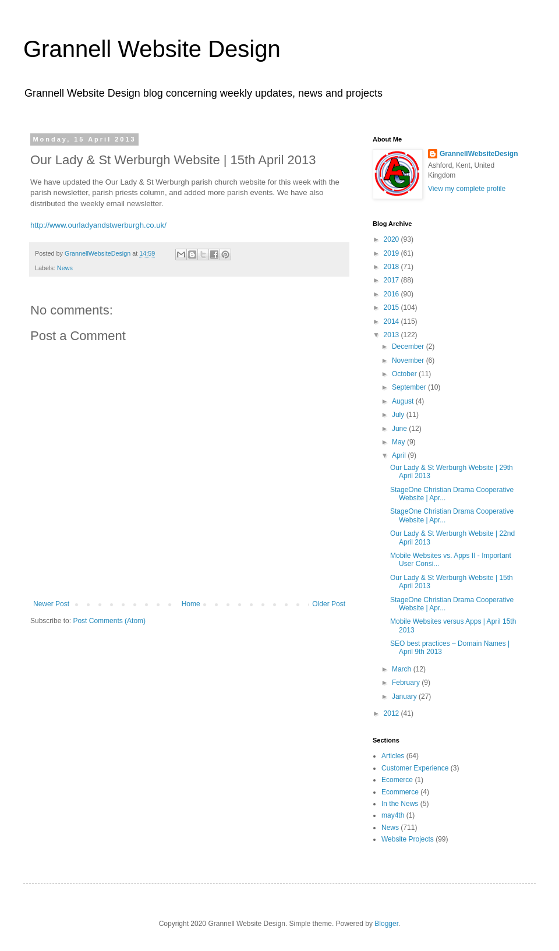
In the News (399, 804)
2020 (392, 239)
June (400, 429)
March (402, 669)
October (405, 374)
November (409, 360)
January (405, 696)
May (399, 442)
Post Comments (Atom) (109, 621)
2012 (392, 713)
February (407, 682)
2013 (392, 335)
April (400, 455)
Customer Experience (414, 768)
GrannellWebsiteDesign (479, 154)
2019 (392, 253)
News (65, 267)
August (404, 401)
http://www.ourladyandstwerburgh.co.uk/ (98, 225)
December (409, 346)
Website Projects (407, 839)
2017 (392, 280)
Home (191, 604)
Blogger (386, 924)
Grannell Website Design (152, 49)
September (410, 387)
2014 (392, 321)
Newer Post (51, 604)
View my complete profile (466, 189)
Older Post (328, 604)
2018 (392, 267)
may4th (392, 815)
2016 (392, 294)
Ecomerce (397, 780)
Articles (392, 756)
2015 (392, 307)
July (399, 415)
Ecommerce (400, 792)
